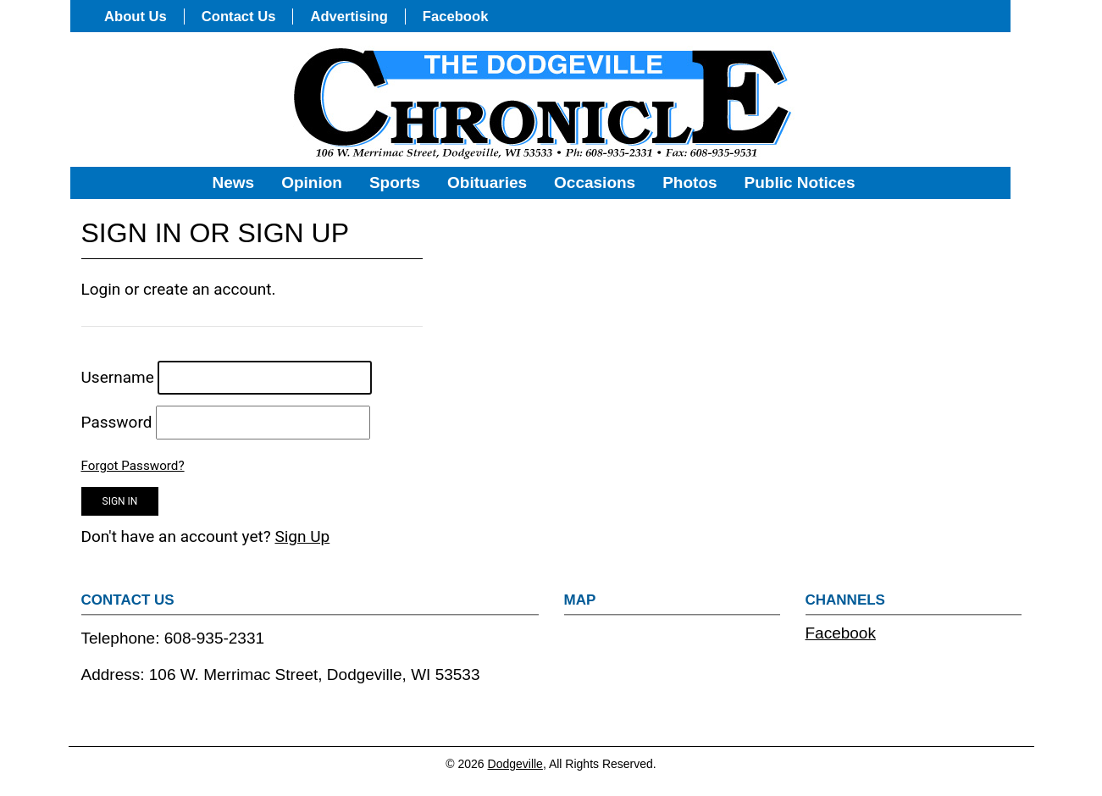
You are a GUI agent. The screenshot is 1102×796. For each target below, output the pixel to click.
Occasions (594, 182)
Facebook (456, 16)
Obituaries (487, 182)
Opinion (311, 182)
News (234, 182)
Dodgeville (515, 764)
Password (116, 422)
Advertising (348, 16)
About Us (135, 16)
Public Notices (800, 182)
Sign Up (301, 536)
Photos (689, 182)
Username (117, 377)
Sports (394, 182)
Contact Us (239, 16)
